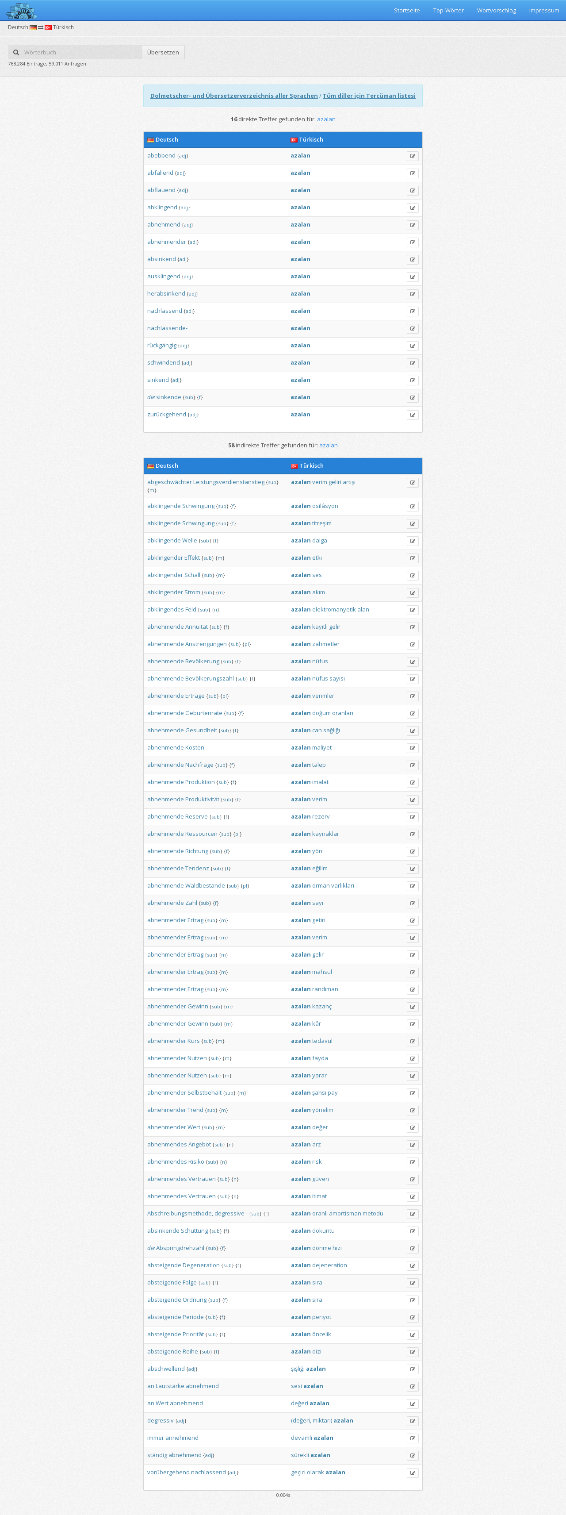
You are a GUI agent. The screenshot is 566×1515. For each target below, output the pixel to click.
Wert (193, 1127)
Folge (190, 1282)
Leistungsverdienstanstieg (228, 482)
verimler (323, 696)
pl (247, 644)
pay (333, 1092)
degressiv (160, 1420)
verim (319, 482)
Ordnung (195, 1300)
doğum (321, 713)
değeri (299, 1403)
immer (155, 1438)
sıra (317, 1282)
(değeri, (301, 1420)
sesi (296, 1386)
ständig (157, 1455)
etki (317, 557)
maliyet (322, 747)
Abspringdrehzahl (180, 1248)
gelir (334, 627)
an (150, 1386)
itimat (319, 1196)
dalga (319, 540)
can (317, 730)
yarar (319, 1075)
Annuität (196, 627)
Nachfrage (199, 765)
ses (317, 575)
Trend (195, 1110)
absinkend (161, 259)
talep (319, 765)
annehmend (182, 1438)
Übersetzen (163, 52)
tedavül (322, 1041)
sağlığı (331, 730)
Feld (190, 609)
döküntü (323, 1230)
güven (320, 1179)
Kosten (194, 747)
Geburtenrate (203, 713)
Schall (192, 575)
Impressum (544, 10)
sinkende (168, 397)
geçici (298, 1472)
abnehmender (166, 242)
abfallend (160, 173)
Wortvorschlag (496, 10)
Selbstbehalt (204, 1092)
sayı (317, 903)
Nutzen (197, 1058)
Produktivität (202, 799)
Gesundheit (201, 730)
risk (317, 1161)
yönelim (322, 1110)
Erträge (195, 696)
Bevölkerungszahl (209, 678)
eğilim (320, 868)
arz (316, 1144)
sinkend (158, 380)
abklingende (164, 506)
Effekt (192, 557)
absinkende (163, 1230)
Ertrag (195, 920)
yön (317, 851)
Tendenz (197, 868)
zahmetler (326, 644)
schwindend (163, 362)
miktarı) (322, 1420)
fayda (320, 1058)
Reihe (190, 1351)
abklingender (165, 557)
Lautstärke (170, 1386)
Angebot (199, 1144)
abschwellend (166, 1369)
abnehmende (165, 627)
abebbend (161, 155)
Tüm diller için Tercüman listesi (369, 96)
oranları (342, 713)
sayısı (337, 678)
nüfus (320, 661)
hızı (337, 1248)
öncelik (321, 1334)
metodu (373, 1213)
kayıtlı (320, 627)
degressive (229, 1213)
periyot (321, 1317)
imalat (320, 782)
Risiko (196, 1161)
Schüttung (194, 1230)
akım (318, 592)
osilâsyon (325, 506)
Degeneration (201, 1265)
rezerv (321, 816)
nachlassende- (167, 328)
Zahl (191, 903)
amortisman (345, 1213)
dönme (321, 1248)
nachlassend (164, 311)
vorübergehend (168, 1472)
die (151, 397)
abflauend (161, 190)
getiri (318, 920)
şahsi (319, 1092)
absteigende (164, 1265)
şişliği (298, 1369)
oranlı (320, 1213)
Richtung (196, 851)
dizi (316, 1351)
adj (182, 155)
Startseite (407, 10)
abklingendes (165, 609)
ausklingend (163, 276)
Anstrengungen (206, 644)
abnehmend (163, 224)
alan (363, 609)
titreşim (322, 523)
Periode (193, 1317)
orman (321, 885)
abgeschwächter (169, 482)
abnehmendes (167, 1144)
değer (320, 1127)
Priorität (193, 1334)
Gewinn (197, 1006)
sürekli (300, 1455)
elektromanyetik (334, 609)
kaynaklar (325, 834)
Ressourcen (201, 834)
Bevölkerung (202, 661)
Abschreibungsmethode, (180, 1213)
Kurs (193, 1041)
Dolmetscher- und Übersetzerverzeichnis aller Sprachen (234, 96)
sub (189, 397)
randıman (325, 989)
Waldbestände (205, 885)
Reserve (196, 816)
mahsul (322, 972)
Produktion (200, 782)
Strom (192, 592)
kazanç (322, 1006)
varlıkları (342, 885)
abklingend (162, 207)
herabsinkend (166, 293)
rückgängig (161, 345)
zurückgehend (166, 414)
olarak (315, 1472)
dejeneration (329, 1265)
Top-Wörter (448, 10)
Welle (189, 540)
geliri (335, 482)
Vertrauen (202, 1179)
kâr (316, 1023)
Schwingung (198, 506)
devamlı (301, 1438)
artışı (349, 482)
